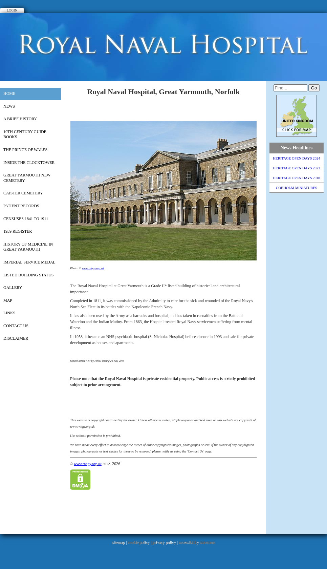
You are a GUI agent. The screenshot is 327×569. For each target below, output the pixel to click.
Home (9, 93)
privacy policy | (165, 542)
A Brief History (20, 119)
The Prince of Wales (25, 149)
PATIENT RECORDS (21, 206)
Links (9, 313)
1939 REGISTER (17, 231)
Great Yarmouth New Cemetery (26, 178)
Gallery (12, 287)
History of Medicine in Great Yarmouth (28, 247)
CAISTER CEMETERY (23, 193)
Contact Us (15, 325)
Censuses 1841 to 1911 (25, 218)
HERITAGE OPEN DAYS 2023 (296, 168)
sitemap (118, 542)
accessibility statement (196, 542)
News (9, 106)
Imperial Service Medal (29, 262)
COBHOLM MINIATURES (296, 188)
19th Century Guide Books (24, 134)
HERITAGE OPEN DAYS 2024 (296, 158)
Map (7, 300)
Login (12, 10)
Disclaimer (15, 338)
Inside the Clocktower (29, 162)
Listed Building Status (28, 275)
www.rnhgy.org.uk (93, 268)
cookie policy (138, 542)
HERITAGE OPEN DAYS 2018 (296, 178)
